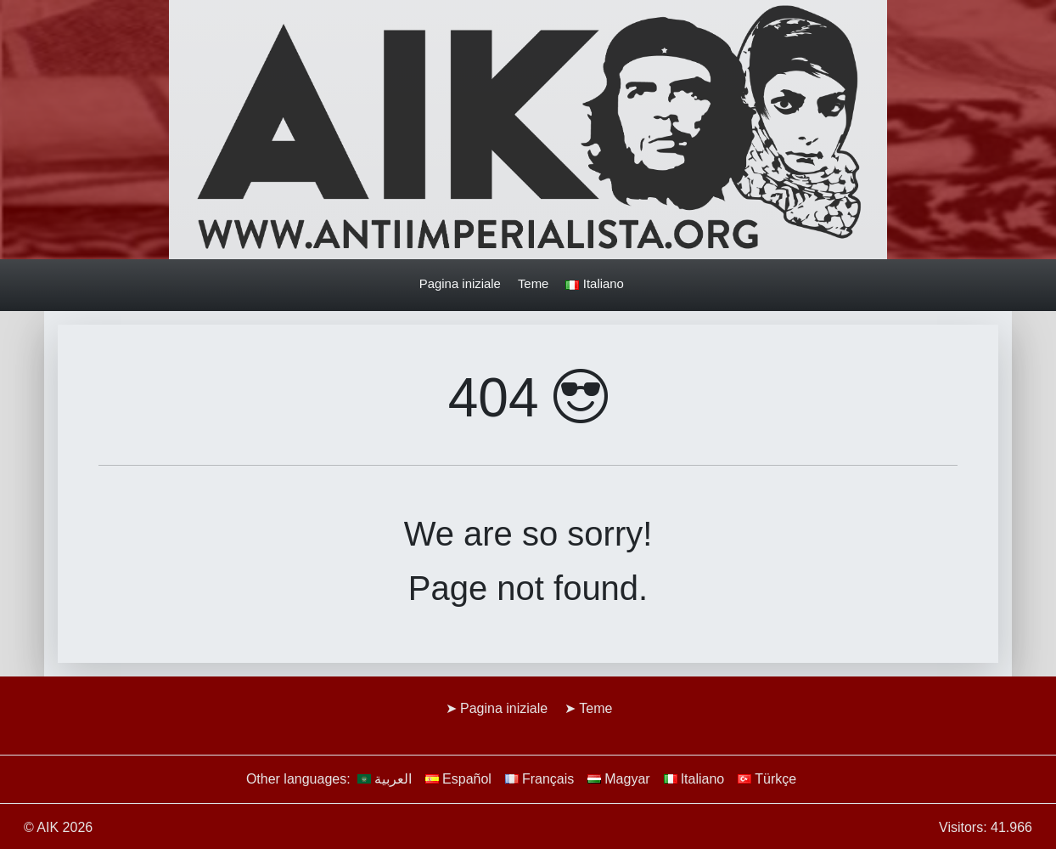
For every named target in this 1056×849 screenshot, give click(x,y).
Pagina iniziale (460, 283)
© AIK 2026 (58, 827)
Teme (533, 283)
